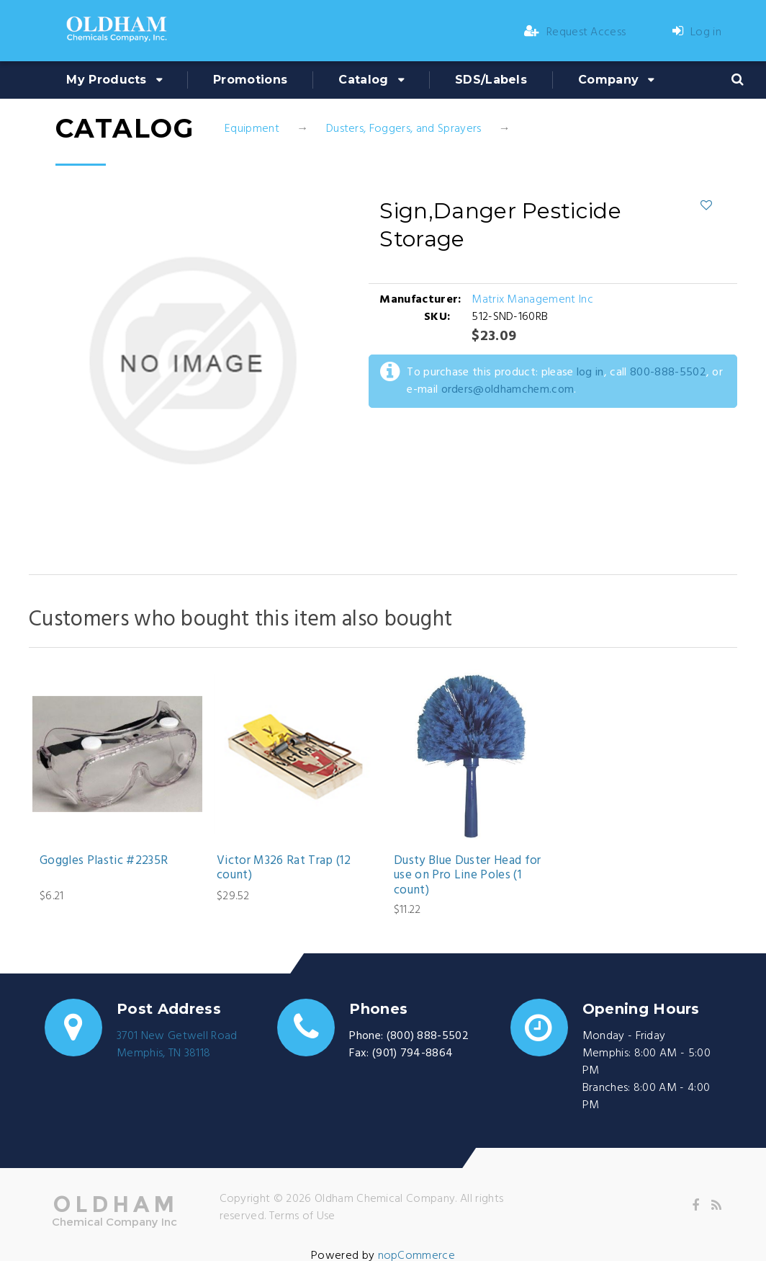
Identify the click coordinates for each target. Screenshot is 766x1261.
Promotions (250, 79)
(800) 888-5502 (428, 1036)
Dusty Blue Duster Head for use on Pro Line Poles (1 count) (467, 876)
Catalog (363, 79)
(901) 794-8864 (412, 1053)
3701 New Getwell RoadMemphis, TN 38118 (177, 1045)
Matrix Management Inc (532, 299)
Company (608, 79)
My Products (106, 79)
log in (590, 372)
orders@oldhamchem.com (507, 389)
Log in (696, 32)
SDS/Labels (491, 79)
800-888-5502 (668, 372)
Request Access (575, 32)
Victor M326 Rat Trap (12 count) (284, 868)
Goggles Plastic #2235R (104, 861)
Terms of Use (302, 1216)
